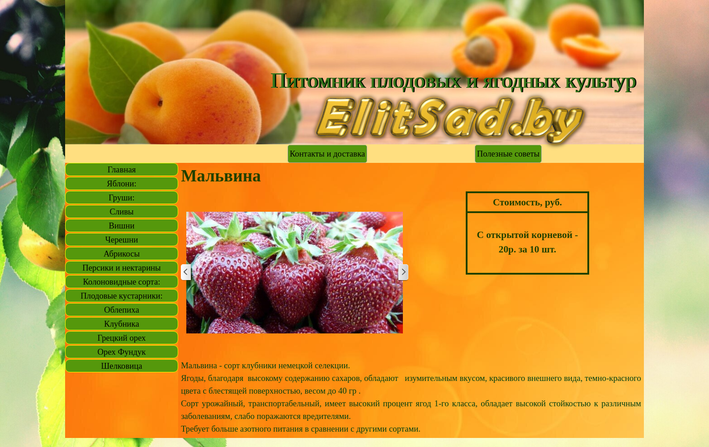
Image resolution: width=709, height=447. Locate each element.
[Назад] (186, 272)
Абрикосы (122, 253)
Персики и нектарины (121, 267)
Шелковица (121, 366)
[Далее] (402, 272)
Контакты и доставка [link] (327, 153)
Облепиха (121, 309)
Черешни (121, 239)
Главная (122, 169)
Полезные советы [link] (508, 153)
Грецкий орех (122, 337)
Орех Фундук (122, 352)
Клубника (121, 323)
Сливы (121, 211)
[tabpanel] (527, 233)
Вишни (122, 225)
